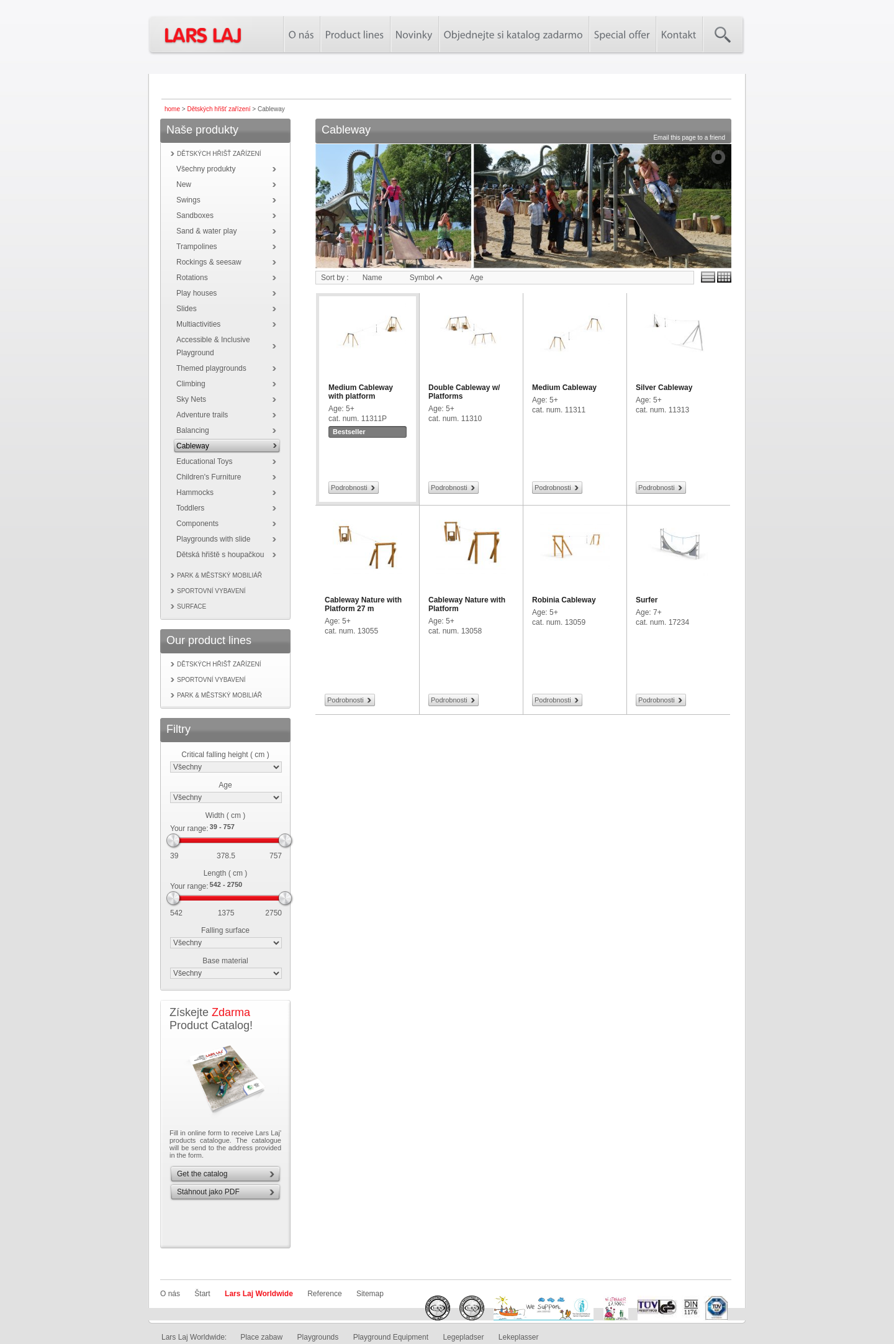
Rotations (192, 277)
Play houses (196, 293)
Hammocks (195, 492)
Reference (324, 1293)
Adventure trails (202, 415)
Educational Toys (204, 461)
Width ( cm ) (225, 815)
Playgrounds (318, 1337)
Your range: (189, 828)
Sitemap (370, 1293)
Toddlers (190, 508)
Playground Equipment (390, 1337)
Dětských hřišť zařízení (218, 109)
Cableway (192, 446)
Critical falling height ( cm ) (225, 754)
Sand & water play (206, 231)
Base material (225, 960)
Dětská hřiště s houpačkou (220, 554)
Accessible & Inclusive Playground (213, 346)
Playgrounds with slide (213, 539)
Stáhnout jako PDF (208, 1191)
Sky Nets (191, 399)
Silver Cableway (664, 387)
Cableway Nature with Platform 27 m (363, 604)
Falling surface (225, 930)
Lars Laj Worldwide (259, 1293)
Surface (191, 606)
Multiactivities (198, 324)
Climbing (190, 383)
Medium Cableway (564, 387)
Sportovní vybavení (211, 591)
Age (225, 785)
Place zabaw (261, 1337)
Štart (202, 1293)
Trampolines (196, 246)
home (172, 109)
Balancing (192, 430)
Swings (188, 200)
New (183, 184)
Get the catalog (202, 1173)
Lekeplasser (519, 1337)
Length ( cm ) (226, 873)
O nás (170, 1293)
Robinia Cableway (564, 600)
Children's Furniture (208, 477)
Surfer (646, 600)
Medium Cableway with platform (360, 392)
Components (197, 523)
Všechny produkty (205, 169)
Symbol (426, 277)
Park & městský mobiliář (219, 575)
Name (372, 277)
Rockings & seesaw (209, 262)
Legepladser (463, 1337)
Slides (186, 308)
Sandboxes (195, 215)
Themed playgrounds (211, 368)
